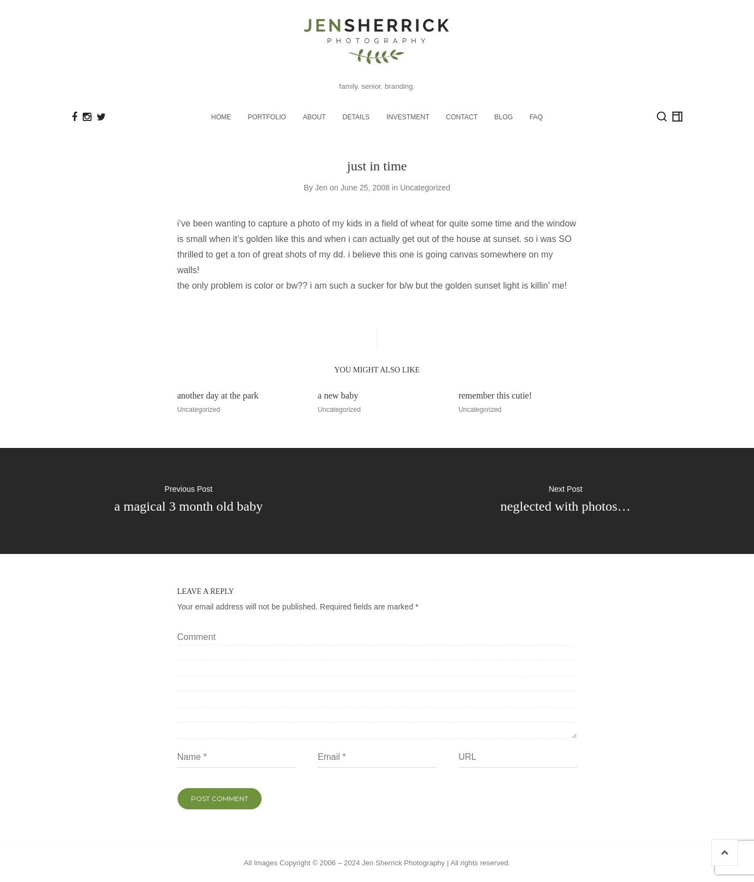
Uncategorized (425, 187)
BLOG (503, 117)
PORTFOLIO (267, 117)
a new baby (338, 395)
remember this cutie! (495, 395)
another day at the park (218, 395)
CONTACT (461, 117)
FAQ (536, 117)
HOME (221, 117)
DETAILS (356, 117)
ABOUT (314, 117)
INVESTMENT (407, 117)
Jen (321, 187)
